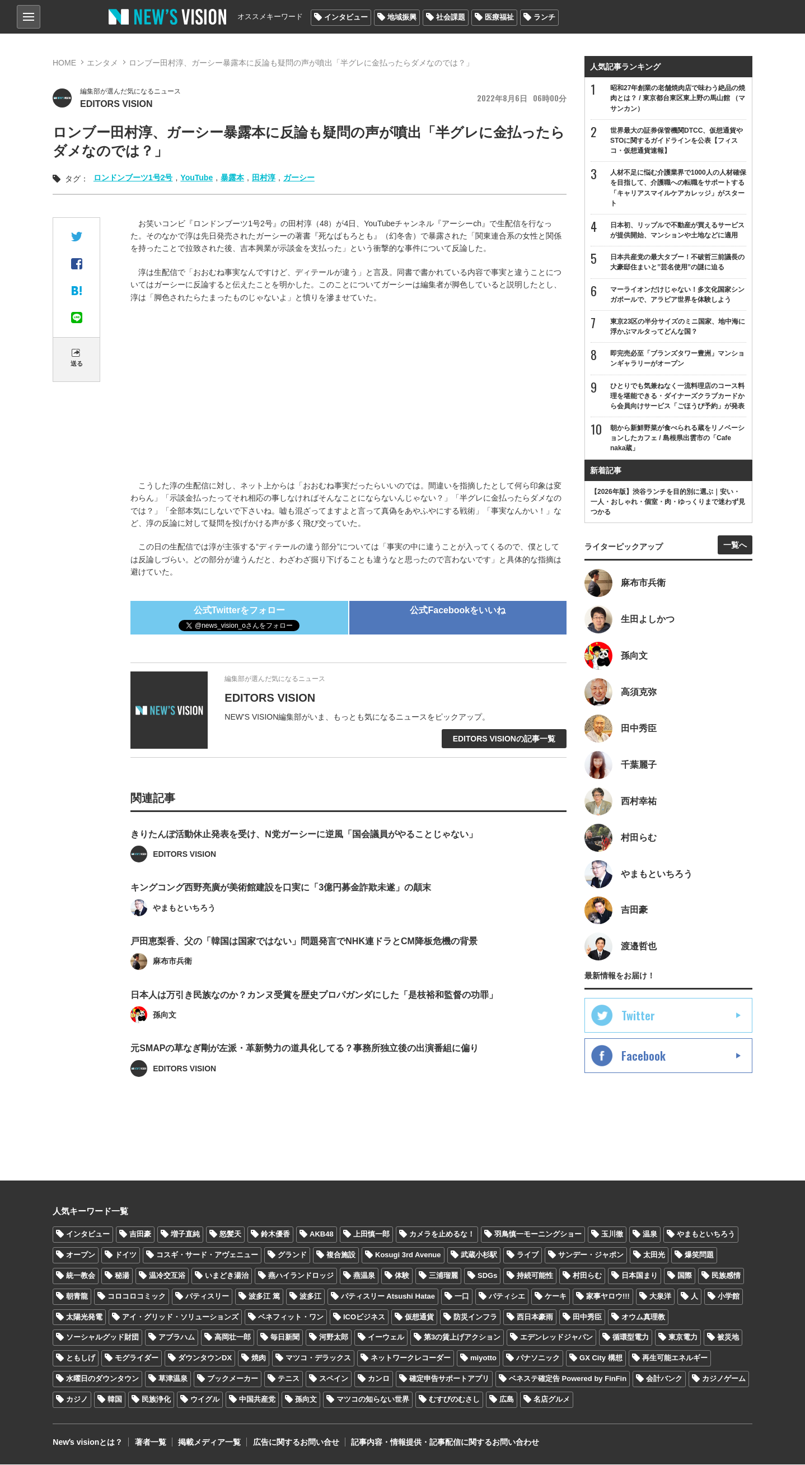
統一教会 (80, 1276)
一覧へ (735, 545)
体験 (402, 1276)
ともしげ (80, 1358)
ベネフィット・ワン (291, 1317)
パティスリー (207, 1296)
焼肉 (258, 1358)
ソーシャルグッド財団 (102, 1337)
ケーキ (556, 1296)
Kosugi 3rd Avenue (408, 1255)
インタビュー (346, 17)
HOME (64, 62)
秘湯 (122, 1276)
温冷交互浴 (167, 1276)
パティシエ (507, 1296)
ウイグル (204, 1400)
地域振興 (401, 17)
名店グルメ (551, 1400)
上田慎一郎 (371, 1234)
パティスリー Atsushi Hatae (388, 1296)
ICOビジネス (364, 1317)
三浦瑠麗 (443, 1276)
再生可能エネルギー (675, 1358)
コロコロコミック (136, 1296)
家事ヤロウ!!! (608, 1296)
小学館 (729, 1296)
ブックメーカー (232, 1379)
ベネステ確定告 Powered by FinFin (567, 1379)
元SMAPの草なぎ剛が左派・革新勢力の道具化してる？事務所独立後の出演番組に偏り (304, 1073)
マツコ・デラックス (318, 1358)
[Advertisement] (348, 393)
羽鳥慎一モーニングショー (538, 1234)
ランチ (544, 17)
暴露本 (232, 177)
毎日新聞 (284, 1337)
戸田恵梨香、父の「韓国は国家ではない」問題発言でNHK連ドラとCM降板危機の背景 (304, 966)
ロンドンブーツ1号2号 (133, 177)
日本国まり (639, 1276)
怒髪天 (230, 1234)
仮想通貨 (419, 1317)
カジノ (77, 1400)
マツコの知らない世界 (372, 1400)
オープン (80, 1255)
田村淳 (263, 177)
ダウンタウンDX (205, 1358)
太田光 (654, 1255)
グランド (292, 1255)
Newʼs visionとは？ (88, 1442)
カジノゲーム (724, 1379)
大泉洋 (660, 1296)
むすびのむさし (454, 1400)
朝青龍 (77, 1296)
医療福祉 (499, 17)
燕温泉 (364, 1276)
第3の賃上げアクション (462, 1337)
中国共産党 (257, 1400)
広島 (506, 1400)
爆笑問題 (699, 1255)
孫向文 (306, 1400)
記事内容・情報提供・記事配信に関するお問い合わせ (444, 1442)
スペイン (333, 1379)
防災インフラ (475, 1317)
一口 (462, 1296)
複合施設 (340, 1255)
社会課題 (450, 17)
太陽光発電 (84, 1317)
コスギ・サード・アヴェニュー (207, 1255)
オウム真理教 (643, 1317)
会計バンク (664, 1379)
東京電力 (683, 1337)
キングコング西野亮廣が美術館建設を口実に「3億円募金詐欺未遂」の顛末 (280, 912)
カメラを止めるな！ (442, 1234)
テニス (288, 1379)
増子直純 (185, 1234)
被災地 (728, 1337)
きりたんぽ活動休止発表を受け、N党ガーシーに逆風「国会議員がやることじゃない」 (304, 859)
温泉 (650, 1234)
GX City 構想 (601, 1358)
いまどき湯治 (227, 1276)
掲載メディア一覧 (208, 1442)
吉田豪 (140, 1234)
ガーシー (299, 177)
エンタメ (102, 62)
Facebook (643, 1056)
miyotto (483, 1358)
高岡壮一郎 (232, 1337)
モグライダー (136, 1358)
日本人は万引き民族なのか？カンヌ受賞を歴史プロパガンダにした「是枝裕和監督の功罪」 (314, 1019)
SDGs (487, 1276)
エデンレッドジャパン (556, 1337)
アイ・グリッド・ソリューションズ (180, 1317)
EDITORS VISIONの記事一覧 (504, 738)
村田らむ (587, 1276)
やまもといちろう (706, 1234)
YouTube (196, 177)
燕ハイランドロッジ (301, 1276)
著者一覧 (150, 1442)
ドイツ (126, 1255)
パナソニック (538, 1358)
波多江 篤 (264, 1296)
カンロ (379, 1379)
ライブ (528, 1255)
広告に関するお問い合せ (295, 1442)
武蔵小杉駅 (479, 1255)
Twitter (638, 1016)
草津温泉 (173, 1379)
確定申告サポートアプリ (449, 1379)
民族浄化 (156, 1400)
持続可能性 (535, 1276)
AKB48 (322, 1234)
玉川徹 (612, 1234)
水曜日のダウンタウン (102, 1379)
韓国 (114, 1400)
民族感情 (726, 1276)
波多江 (310, 1296)
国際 (684, 1276)
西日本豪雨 (535, 1317)
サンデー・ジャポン (591, 1255)
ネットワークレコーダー (411, 1358)
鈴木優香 (275, 1234)
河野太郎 (333, 1337)
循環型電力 (630, 1337)
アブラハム (176, 1337)
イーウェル (386, 1337)
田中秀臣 (587, 1317)
